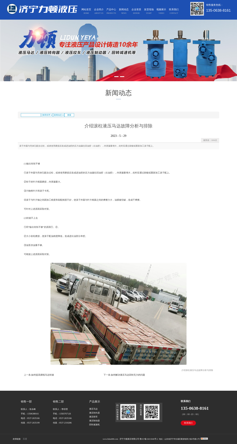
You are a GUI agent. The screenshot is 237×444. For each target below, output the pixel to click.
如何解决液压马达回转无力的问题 (128, 375)
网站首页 (86, 11)
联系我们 (174, 11)
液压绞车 (93, 417)
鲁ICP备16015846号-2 (149, 439)
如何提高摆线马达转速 (42, 375)
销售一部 (26, 401)
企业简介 (99, 11)
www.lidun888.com (110, 439)
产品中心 (111, 11)
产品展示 (94, 401)
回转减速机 (94, 424)
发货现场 (149, 11)
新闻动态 (124, 11)
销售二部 (58, 401)
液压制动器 (94, 421)
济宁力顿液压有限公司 (129, 439)
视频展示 (161, 11)
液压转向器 (94, 413)
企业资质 (136, 11)
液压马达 (93, 409)
